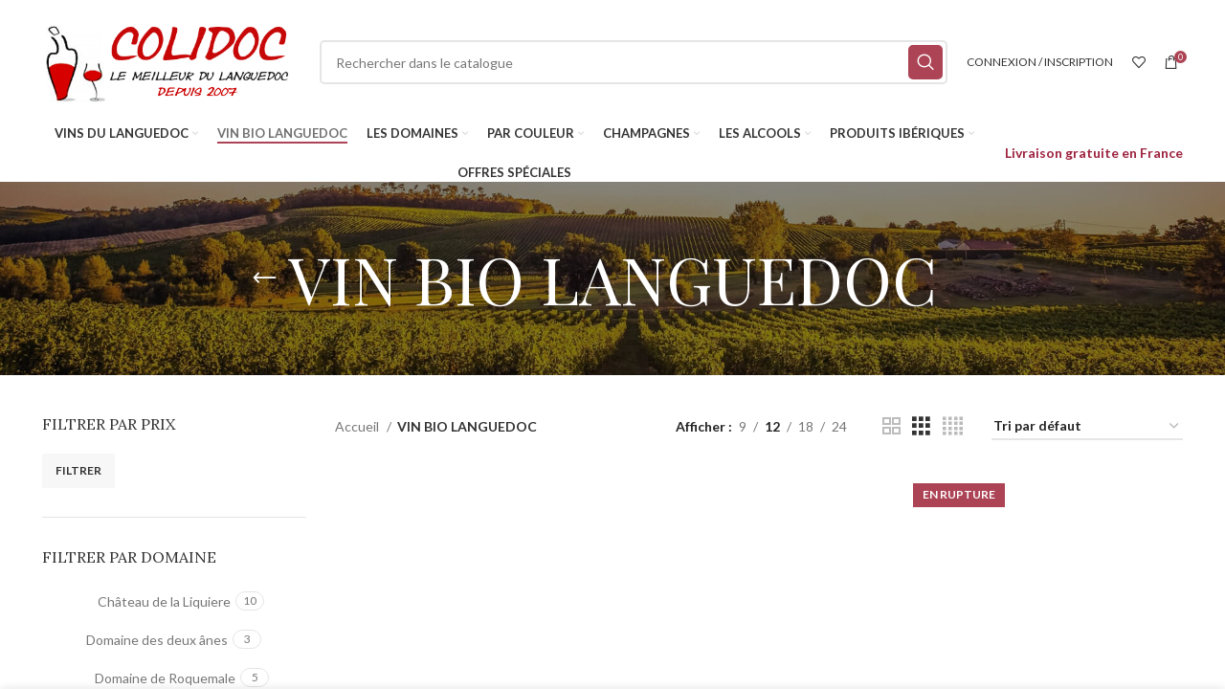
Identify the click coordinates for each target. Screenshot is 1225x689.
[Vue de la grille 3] (921, 426)
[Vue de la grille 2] (891, 426)
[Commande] (1087, 427)
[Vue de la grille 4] (953, 426)
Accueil (358, 426)
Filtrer (78, 470)
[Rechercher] (633, 62)
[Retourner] (264, 278)
